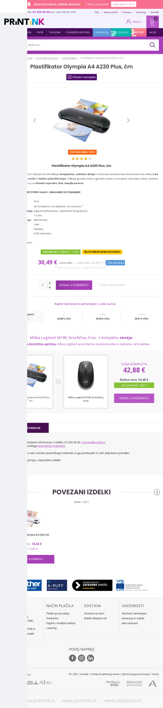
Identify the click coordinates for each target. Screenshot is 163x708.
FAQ (97, 12)
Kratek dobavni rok (95, 618)
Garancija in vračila (133, 618)
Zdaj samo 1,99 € (123, 4)
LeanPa (50, 628)
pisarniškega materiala (51, 446)
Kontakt (155, 12)
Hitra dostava (130, 623)
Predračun (52, 618)
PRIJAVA (136, 21)
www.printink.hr (79, 700)
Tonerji (26, 32)
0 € (152, 25)
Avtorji (155, 674)
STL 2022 (73, 674)
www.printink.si (38, 700)
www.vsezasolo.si (123, 700)
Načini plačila (111, 12)
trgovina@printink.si (93, 442)
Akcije (152, 32)
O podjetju (15, 633)
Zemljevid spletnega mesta (105, 674)
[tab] (26, 428)
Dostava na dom (94, 613)
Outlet (139, 32)
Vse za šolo (121, 32)
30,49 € (48, 262)
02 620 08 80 (41, 12)
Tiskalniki (55, 32)
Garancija (141, 12)
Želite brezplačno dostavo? (102, 251)
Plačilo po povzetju (57, 613)
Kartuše (12, 32)
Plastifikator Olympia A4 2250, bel (29, 535)
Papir (40, 32)
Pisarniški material (78, 32)
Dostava (127, 12)
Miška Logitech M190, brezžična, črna (86, 399)
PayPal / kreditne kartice (61, 623)
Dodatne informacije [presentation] (26, 428)
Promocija (101, 32)
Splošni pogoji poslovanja (136, 674)
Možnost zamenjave (134, 613)
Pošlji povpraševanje (114, 285)
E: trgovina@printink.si (22, 629)
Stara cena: (83, 263)
